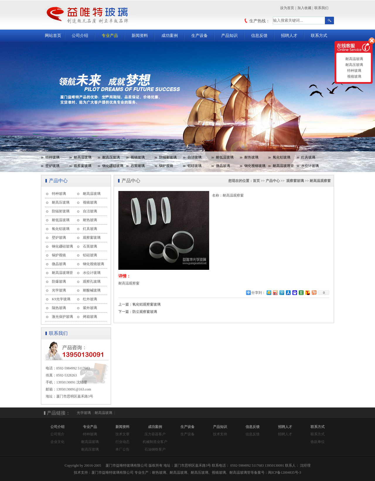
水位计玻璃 (310, 166)
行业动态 (122, 442)
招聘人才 (289, 35)
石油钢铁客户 (155, 449)
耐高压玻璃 (111, 157)
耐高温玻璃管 (283, 166)
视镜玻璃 (138, 157)
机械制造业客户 (155, 442)
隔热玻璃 (59, 308)
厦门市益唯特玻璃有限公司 (112, 472)
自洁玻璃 (195, 157)
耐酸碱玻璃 (91, 290)
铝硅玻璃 (195, 166)
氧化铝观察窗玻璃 (146, 304)
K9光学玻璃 (61, 299)
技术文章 (122, 434)
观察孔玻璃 (91, 281)
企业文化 (57, 442)
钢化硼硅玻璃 (112, 166)
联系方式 (319, 35)
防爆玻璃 (59, 281)
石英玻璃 (138, 166)
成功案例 (169, 35)
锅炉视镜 (166, 166)
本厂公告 (122, 449)
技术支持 (220, 434)
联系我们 (321, 8)
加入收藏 (304, 8)
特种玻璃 (52, 157)
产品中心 (273, 181)
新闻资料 (140, 35)
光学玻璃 (59, 290)
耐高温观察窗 (320, 181)
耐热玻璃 (251, 157)
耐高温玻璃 (82, 157)
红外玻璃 (90, 299)
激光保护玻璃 (62, 317)
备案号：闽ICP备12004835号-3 (277, 472)
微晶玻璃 (223, 166)
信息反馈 (259, 35)
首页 (256, 181)
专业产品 (110, 35)
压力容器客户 (155, 434)
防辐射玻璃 (168, 157)
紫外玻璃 (90, 308)
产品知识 (229, 35)
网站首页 (53, 35)
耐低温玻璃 (224, 157)
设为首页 (287, 8)
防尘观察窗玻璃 (144, 312)
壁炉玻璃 (52, 166)
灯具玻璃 (308, 157)
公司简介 (57, 434)
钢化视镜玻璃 (254, 166)
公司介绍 (80, 35)
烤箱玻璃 (90, 317)
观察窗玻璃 (82, 166)
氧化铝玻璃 (281, 157)
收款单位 (318, 442)
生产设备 (199, 35)
